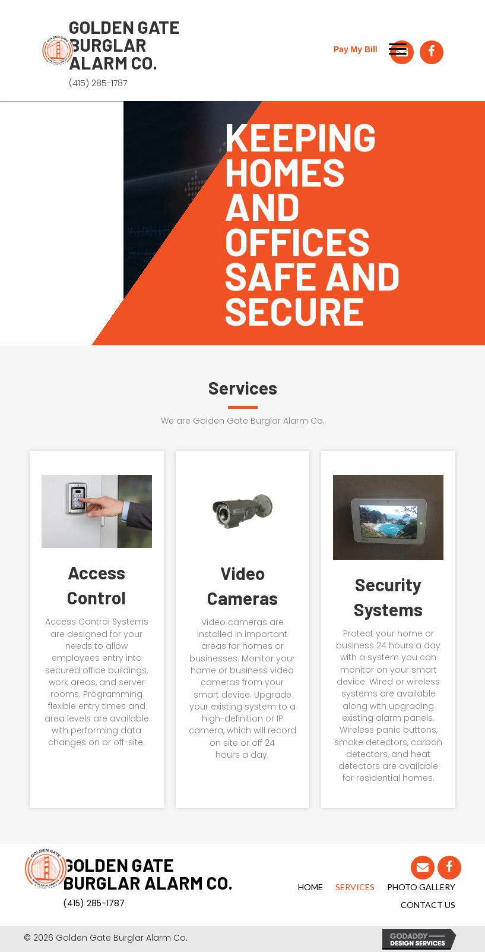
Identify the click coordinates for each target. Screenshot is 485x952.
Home (310, 887)
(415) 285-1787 (98, 83)
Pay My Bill (356, 49)
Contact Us (428, 905)
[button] (397, 49)
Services (355, 887)
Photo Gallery (421, 887)
